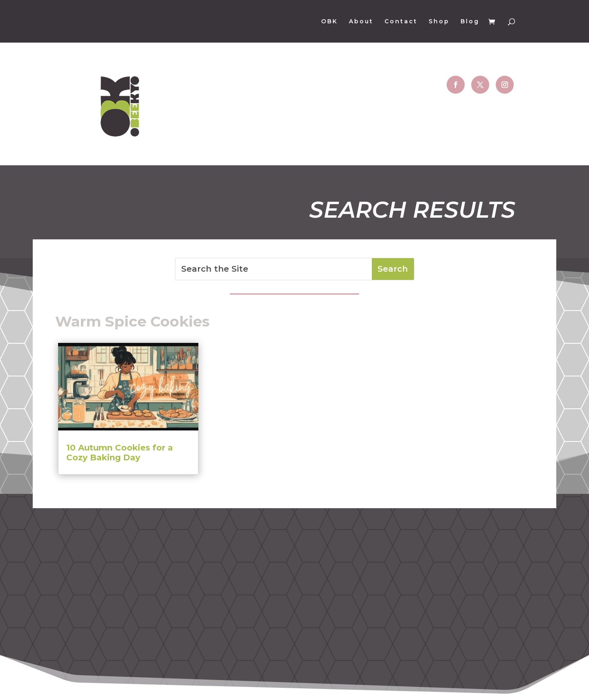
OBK (329, 21)
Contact (401, 21)
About (361, 21)
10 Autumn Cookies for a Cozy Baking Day (119, 452)
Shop (439, 21)
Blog (470, 21)
